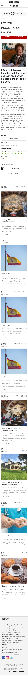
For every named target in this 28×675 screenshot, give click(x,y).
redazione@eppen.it (12, 651)
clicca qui (16, 654)
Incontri (3, 19)
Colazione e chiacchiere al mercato (13, 586)
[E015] (11, 657)
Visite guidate (5, 234)
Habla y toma (6, 273)
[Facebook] (3, 657)
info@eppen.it (12, 649)
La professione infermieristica (11, 536)
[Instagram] (7, 657)
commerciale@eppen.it (12, 652)
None (2, 158)
